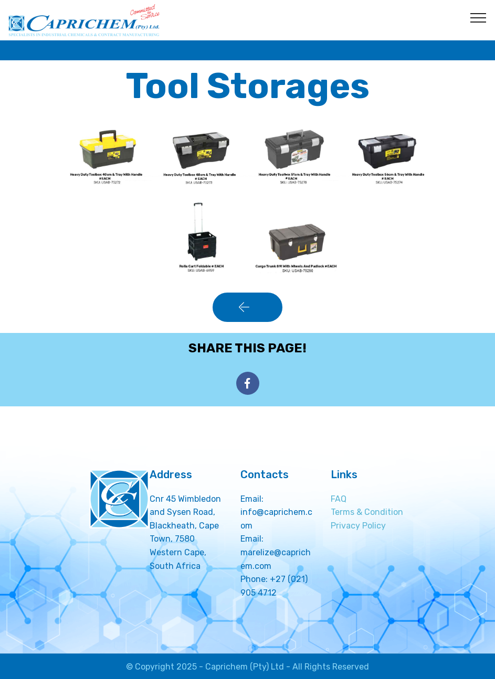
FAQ (338, 499)
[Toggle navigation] (478, 17)
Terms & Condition (367, 512)
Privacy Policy (358, 526)
